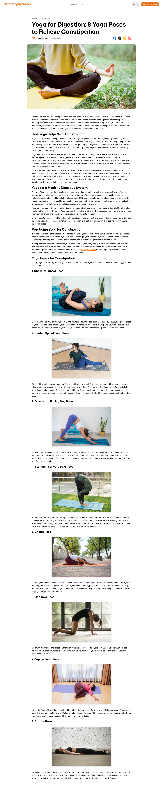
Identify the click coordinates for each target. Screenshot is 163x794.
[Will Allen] (44, 38)
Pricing (74, 4)
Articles (35, 19)
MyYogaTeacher (88, 250)
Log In (135, 4)
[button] (86, 4)
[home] (17, 4)
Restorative (45, 19)
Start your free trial (150, 4)
